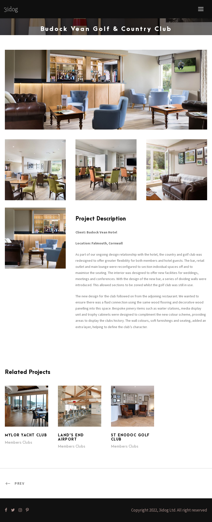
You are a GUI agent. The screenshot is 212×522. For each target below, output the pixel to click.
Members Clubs (18, 442)
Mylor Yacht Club (26, 435)
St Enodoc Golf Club (130, 437)
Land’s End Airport (71, 437)
